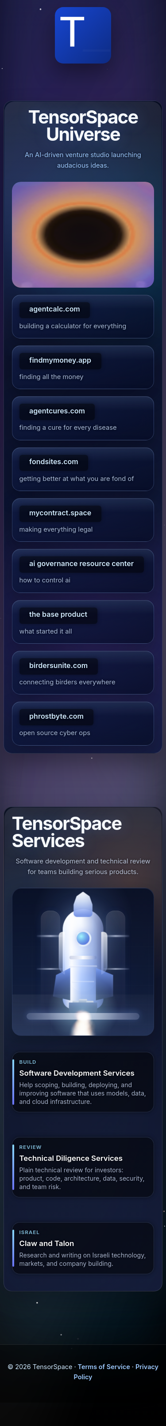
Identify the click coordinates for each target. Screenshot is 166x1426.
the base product (58, 614)
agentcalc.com (54, 308)
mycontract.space (60, 512)
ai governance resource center (81, 563)
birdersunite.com (58, 665)
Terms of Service (104, 1366)
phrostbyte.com (56, 716)
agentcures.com (57, 410)
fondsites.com (53, 461)
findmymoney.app (60, 360)
